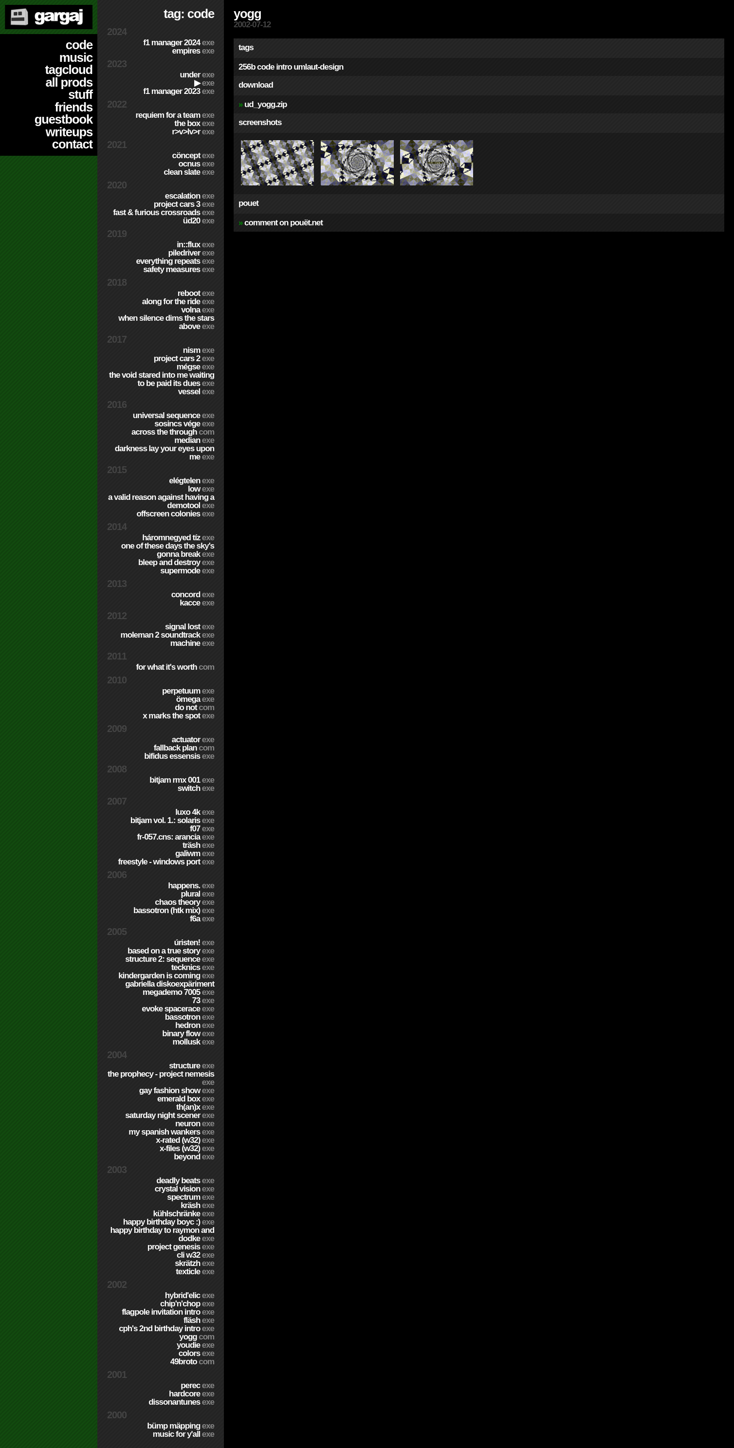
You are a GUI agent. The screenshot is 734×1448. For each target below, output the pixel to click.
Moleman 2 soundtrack (167, 635)
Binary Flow (188, 1033)
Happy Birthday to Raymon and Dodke (162, 1234)
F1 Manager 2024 (178, 42)
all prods (68, 82)
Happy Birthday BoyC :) (168, 1222)
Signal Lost (189, 626)
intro (284, 67)
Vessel (196, 391)
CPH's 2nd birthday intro (166, 1328)
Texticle (195, 1271)
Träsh (198, 845)
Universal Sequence (173, 415)
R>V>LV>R (193, 131)
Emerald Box (185, 1098)
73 (203, 1000)
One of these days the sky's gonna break (167, 550)
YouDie (195, 1345)
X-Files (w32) (187, 1148)
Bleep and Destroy (176, 562)
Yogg (196, 1336)
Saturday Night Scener (169, 1115)
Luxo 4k (194, 812)
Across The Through (172, 432)
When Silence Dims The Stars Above (166, 322)
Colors (196, 1353)
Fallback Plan (184, 747)
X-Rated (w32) (185, 1140)
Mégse (195, 366)
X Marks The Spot (178, 715)
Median (194, 440)
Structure (191, 1065)
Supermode (187, 570)
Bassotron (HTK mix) (173, 910)
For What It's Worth (175, 667)
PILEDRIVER (191, 252)
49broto (192, 1361)
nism (198, 350)
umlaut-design (318, 67)
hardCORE (191, 1393)
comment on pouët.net (283, 222)
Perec (197, 1385)
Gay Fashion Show (176, 1090)
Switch (196, 788)
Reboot (196, 293)
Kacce (197, 602)
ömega (195, 699)
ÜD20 (198, 220)
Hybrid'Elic (189, 1295)
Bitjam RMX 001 (181, 780)
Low (201, 489)
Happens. (191, 885)
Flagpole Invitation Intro (168, 1312)
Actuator (193, 739)
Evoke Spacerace (178, 1008)
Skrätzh (194, 1263)
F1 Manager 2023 (178, 91)
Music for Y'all (183, 1434)
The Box (194, 123)
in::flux (195, 244)
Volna (197, 309)
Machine (192, 643)
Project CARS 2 (184, 358)
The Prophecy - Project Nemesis (161, 1078)
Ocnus (196, 163)
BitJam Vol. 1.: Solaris (172, 820)
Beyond (194, 1156)
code (79, 45)
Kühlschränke (183, 1213)
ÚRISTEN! (194, 942)
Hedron (194, 1025)
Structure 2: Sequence (169, 959)
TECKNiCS (192, 967)
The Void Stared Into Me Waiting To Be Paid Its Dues (161, 379)
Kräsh (197, 1205)
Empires (193, 50)
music (75, 57)
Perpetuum (188, 691)
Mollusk (193, 1041)
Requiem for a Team (175, 115)
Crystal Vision (184, 1188)
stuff (80, 94)
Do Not (194, 707)
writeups (69, 132)
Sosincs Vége (184, 423)
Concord (192, 594)
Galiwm (194, 853)
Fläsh (199, 1320)
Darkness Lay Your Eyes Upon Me (164, 452)
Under (197, 74)
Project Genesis (180, 1246)
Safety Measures (178, 269)
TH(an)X (195, 1107)
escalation (189, 196)
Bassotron (189, 1017)
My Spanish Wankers (171, 1131)
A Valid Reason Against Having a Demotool (161, 501)
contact (72, 144)
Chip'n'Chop (187, 1303)
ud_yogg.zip (265, 104)
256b (247, 67)
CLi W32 (195, 1255)
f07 (202, 828)
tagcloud (68, 69)
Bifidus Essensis (179, 756)
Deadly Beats (185, 1180)
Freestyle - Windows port (166, 861)
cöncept (193, 155)
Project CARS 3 (184, 204)
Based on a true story (171, 950)
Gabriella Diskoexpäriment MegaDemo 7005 (169, 988)
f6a (202, 918)
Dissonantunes (181, 1402)
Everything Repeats (175, 261)
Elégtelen (191, 480)
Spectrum (190, 1197)
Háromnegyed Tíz (178, 537)
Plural (197, 893)
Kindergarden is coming (166, 975)
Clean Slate (189, 172)
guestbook (63, 119)
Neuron (194, 1123)
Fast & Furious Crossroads (163, 212)
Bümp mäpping (180, 1425)
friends (73, 107)
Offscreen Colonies (175, 513)
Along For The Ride (178, 301)
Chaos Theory (184, 902)
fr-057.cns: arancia (175, 837)
